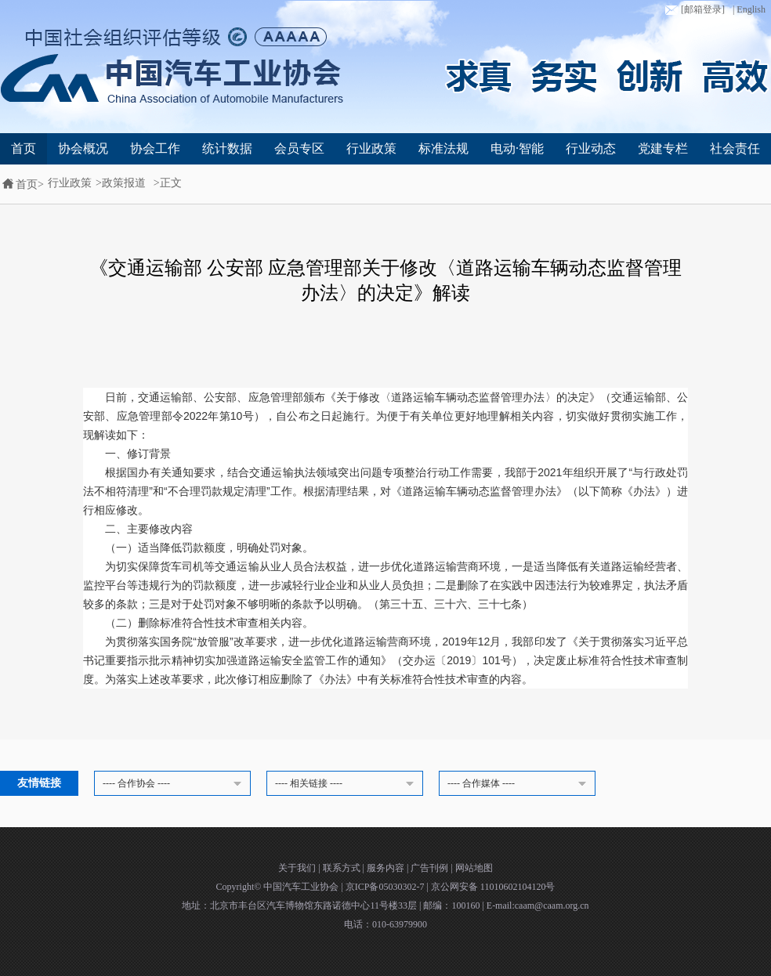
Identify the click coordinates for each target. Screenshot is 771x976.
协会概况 (83, 148)
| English (749, 9)
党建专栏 (663, 148)
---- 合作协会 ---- (175, 784)
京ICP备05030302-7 (386, 886)
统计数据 (227, 148)
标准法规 (443, 148)
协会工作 (155, 148)
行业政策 (371, 148)
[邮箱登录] (693, 10)
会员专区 (299, 148)
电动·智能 (517, 148)
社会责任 (735, 148)
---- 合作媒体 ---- (519, 784)
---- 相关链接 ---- (347, 784)
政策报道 (124, 183)
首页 (23, 148)
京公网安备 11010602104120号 (493, 886)
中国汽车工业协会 (302, 886)
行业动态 (591, 148)
